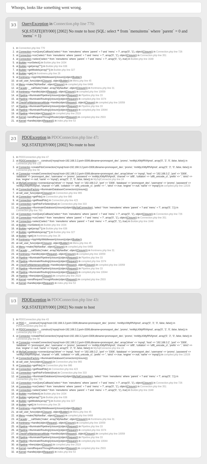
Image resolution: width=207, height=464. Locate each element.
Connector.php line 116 (28, 163)
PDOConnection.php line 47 (74, 137)
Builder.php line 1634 (55, 62)
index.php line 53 (66, 120)
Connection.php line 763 (29, 210)
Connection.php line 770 (73, 23)
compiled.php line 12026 (177, 185)
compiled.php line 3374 (93, 99)
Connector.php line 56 (28, 170)
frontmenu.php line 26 (48, 73)
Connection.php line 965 (69, 193)
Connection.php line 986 (59, 196)
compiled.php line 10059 (92, 91)
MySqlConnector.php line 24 (108, 179)
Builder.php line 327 (64, 69)
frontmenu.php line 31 (102, 88)
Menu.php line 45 (82, 80)
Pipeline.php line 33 (92, 95)
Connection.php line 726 (169, 51)
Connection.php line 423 (65, 200)
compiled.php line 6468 (80, 84)
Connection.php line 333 (73, 204)
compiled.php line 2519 (68, 113)
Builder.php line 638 (56, 66)
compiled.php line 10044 (94, 109)
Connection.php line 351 (153, 55)
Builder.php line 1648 (142, 59)
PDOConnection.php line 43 (74, 299)
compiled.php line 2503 (93, 117)
